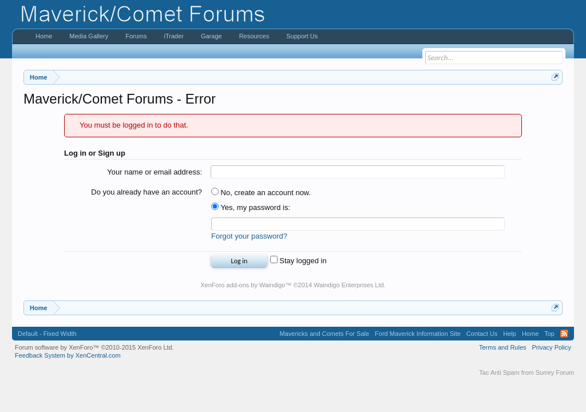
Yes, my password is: (250, 207)
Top (549, 333)
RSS (564, 334)
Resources (254, 36)
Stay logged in (298, 260)
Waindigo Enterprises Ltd (349, 285)
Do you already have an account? (146, 192)
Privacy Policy (551, 347)
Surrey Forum (555, 372)
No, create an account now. (261, 192)
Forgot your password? (249, 236)
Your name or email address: (154, 172)
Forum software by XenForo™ (94, 347)
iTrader (173, 36)
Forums (135, 36)
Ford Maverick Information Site (418, 333)
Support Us (302, 36)
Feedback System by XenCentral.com (68, 355)
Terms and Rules (502, 347)
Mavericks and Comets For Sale (325, 333)
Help (509, 333)
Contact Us (481, 333)
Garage (211, 36)
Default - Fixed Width (47, 333)
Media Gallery (88, 36)
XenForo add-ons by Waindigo (242, 285)
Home (43, 36)
